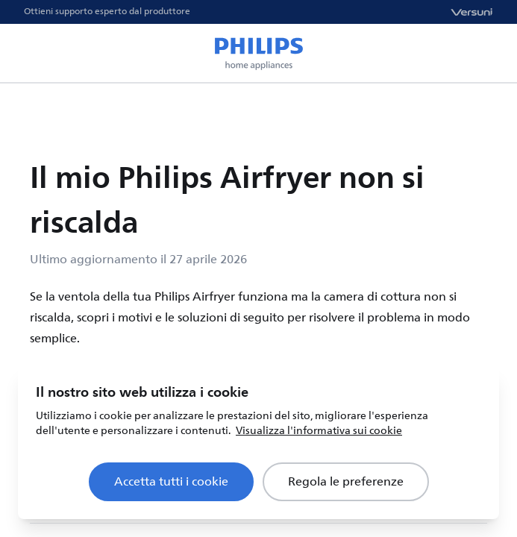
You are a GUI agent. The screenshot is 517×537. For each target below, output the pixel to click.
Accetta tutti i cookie (171, 482)
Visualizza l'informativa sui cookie (319, 430)
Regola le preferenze (346, 482)
